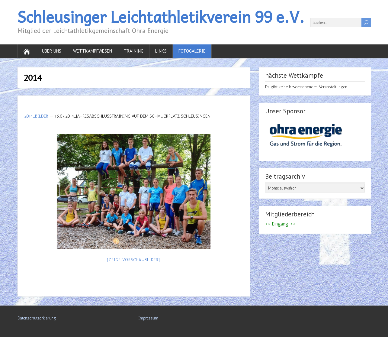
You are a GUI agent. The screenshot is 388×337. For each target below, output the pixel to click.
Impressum (148, 318)
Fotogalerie (192, 51)
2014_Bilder (36, 116)
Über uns (51, 51)
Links (161, 51)
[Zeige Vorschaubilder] (133, 260)
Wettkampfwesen (92, 51)
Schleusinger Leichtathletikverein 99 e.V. (161, 16)
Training (133, 51)
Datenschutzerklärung (37, 318)
